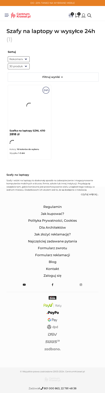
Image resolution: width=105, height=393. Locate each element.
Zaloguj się (52, 276)
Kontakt (52, 269)
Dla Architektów (52, 227)
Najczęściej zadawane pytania (52, 241)
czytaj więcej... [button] (90, 194)
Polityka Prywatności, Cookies (52, 220)
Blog (52, 262)
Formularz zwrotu (52, 248)
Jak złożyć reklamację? (52, 234)
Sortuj (12, 51)
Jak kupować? (52, 214)
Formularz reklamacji (52, 255)
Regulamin (52, 207)
